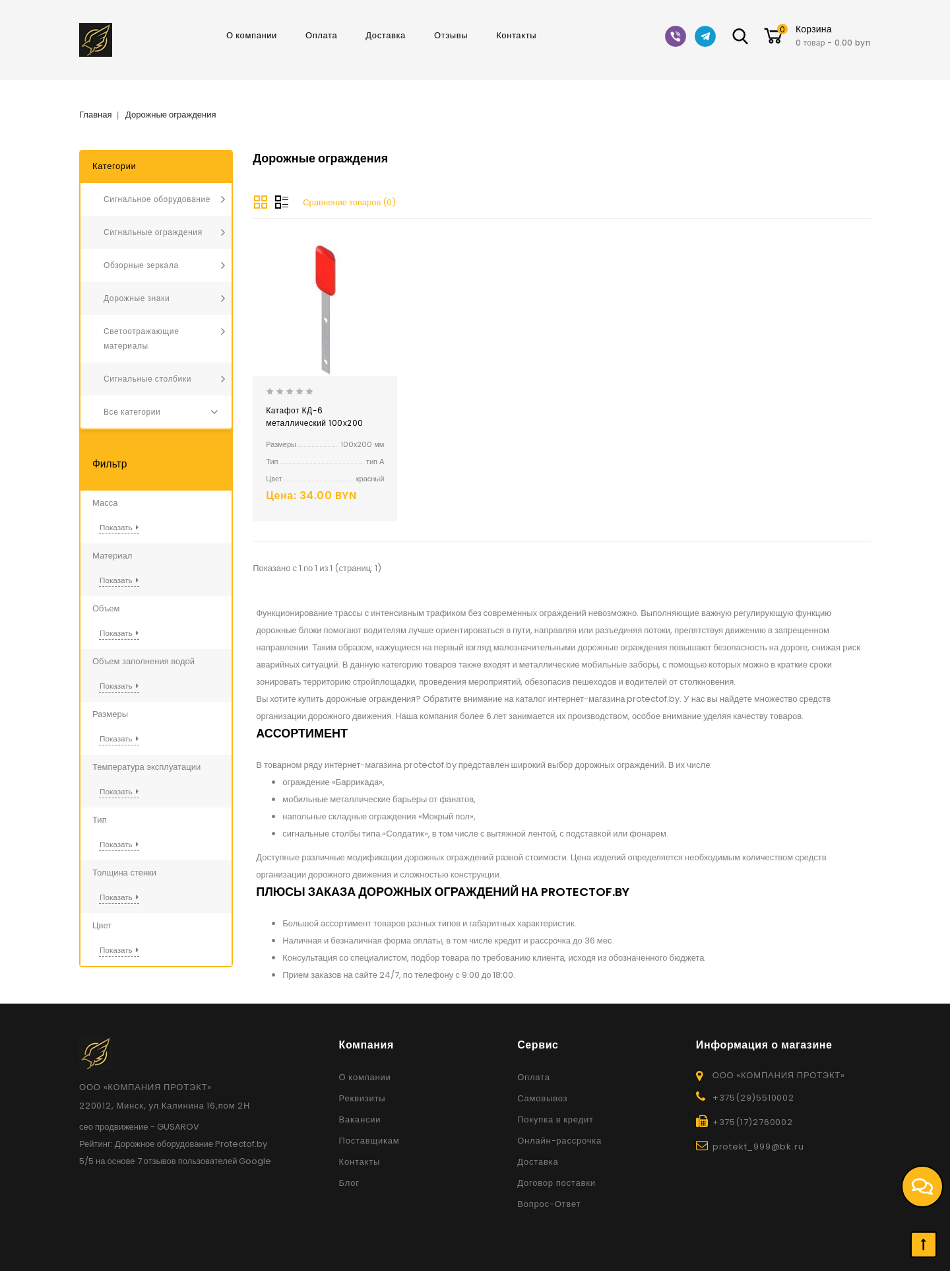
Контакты (516, 35)
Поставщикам (369, 1140)
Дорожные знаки (137, 298)
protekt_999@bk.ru (758, 1146)
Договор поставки (556, 1183)
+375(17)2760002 (752, 1122)
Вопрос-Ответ (549, 1204)
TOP (923, 1244)
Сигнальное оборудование (157, 199)
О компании (251, 35)
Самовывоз (542, 1098)
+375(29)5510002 (753, 1097)
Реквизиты (362, 1098)
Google (255, 1161)
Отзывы (451, 35)
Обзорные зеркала (141, 265)
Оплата (321, 35)
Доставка (385, 35)
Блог (349, 1183)
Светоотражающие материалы (141, 338)
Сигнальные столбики (147, 378)
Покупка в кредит (555, 1119)
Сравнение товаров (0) (349, 202)
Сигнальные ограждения (153, 232)
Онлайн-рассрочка (559, 1140)
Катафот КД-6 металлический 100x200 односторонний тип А (314, 423)
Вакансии (360, 1119)
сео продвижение (113, 1126)
